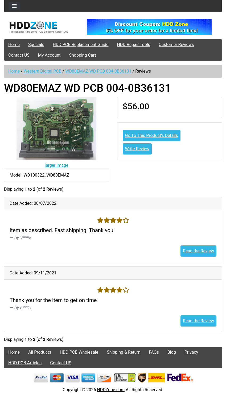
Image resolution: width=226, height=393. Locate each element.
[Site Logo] (40, 27)
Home (14, 44)
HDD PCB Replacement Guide (80, 44)
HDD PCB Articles (25, 362)
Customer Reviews (176, 44)
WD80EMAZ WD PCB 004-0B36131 (98, 71)
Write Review (137, 148)
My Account (49, 55)
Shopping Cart (82, 55)
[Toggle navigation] (14, 6)
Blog (171, 352)
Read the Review (198, 250)
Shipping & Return (123, 352)
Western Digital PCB (42, 71)
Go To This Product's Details (151, 135)
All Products (39, 352)
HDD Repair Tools (133, 44)
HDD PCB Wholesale (79, 352)
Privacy (191, 352)
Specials (36, 44)
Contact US (19, 55)
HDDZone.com (111, 389)
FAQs (154, 352)
